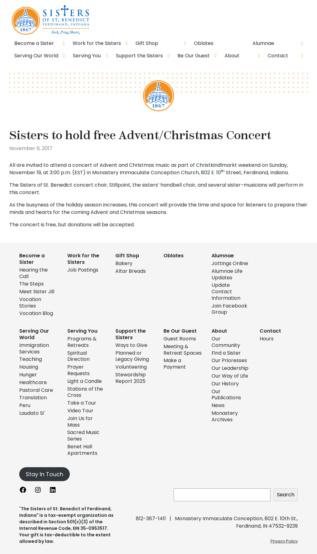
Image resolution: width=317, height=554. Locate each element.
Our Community (226, 342)
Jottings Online (230, 263)
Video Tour (80, 410)
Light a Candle (84, 381)
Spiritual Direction (78, 356)
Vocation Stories (30, 302)
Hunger (28, 374)
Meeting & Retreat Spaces (182, 350)
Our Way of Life (230, 375)
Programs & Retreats (81, 342)
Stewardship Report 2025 (130, 378)
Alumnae (223, 255)
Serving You (82, 331)
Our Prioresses (229, 360)
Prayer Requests (78, 370)
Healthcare (33, 382)
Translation (33, 397)
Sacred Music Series (83, 435)
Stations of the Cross (85, 392)
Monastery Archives (225, 416)
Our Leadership (230, 368)
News (218, 405)
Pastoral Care (36, 390)
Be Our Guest (180, 331)
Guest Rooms (179, 338)
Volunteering (131, 366)
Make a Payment (174, 363)
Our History (225, 383)
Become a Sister (32, 259)
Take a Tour (81, 402)
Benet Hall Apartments (82, 450)
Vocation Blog (36, 313)
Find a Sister (226, 353)
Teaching (30, 359)
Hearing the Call (33, 273)
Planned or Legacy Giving (132, 356)
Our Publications (226, 394)
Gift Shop (127, 255)
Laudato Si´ (32, 413)
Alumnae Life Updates (227, 274)
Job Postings (82, 269)
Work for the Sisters (83, 259)
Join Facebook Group (229, 309)
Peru (24, 405)
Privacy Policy (284, 541)
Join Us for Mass (80, 421)
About (219, 331)
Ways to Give (131, 345)
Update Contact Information (226, 291)
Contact (270, 331)
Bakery (123, 263)
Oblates (173, 255)
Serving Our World (34, 334)
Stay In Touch (44, 474)
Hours (267, 338)
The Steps (31, 283)
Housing (28, 366)
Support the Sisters (130, 334)
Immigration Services (34, 348)
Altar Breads (130, 271)
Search (285, 494)
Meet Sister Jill (36, 291)
